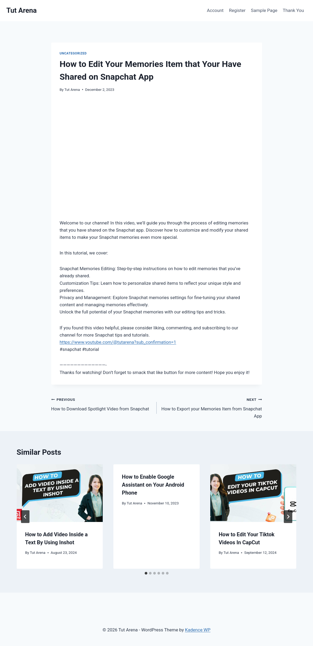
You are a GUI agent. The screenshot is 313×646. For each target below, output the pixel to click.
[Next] (288, 516)
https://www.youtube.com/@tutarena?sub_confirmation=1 (118, 342)
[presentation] (60, 493)
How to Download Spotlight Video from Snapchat (101, 403)
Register (237, 10)
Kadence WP (198, 629)
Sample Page (264, 10)
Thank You (293, 10)
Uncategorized (73, 53)
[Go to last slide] (25, 516)
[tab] (146, 573)
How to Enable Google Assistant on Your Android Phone (153, 485)
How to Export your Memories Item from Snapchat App (211, 407)
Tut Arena (72, 89)
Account (215, 10)
